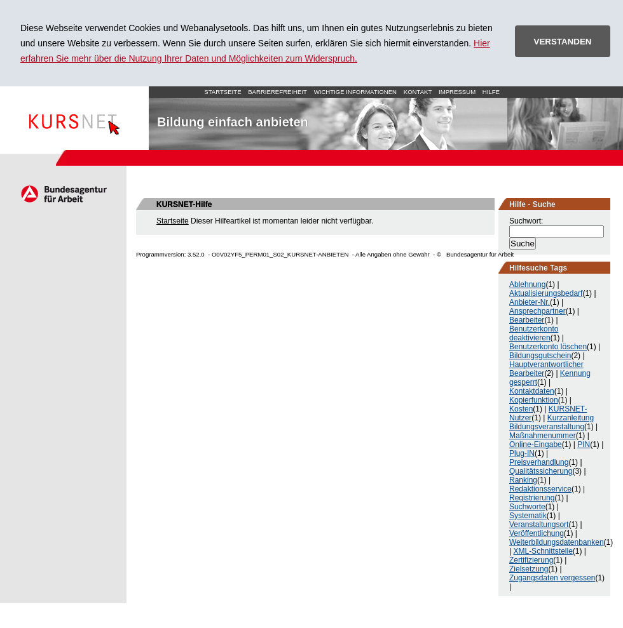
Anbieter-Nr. (529, 302)
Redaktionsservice (540, 488)
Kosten (521, 408)
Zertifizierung (531, 560)
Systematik (528, 515)
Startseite (74, 118)
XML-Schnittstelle (542, 551)
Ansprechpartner (537, 311)
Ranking (523, 480)
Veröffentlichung (536, 533)
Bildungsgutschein (540, 355)
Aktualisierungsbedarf (545, 293)
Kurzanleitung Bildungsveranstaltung (551, 422)
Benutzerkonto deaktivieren (533, 333)
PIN (583, 444)
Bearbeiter (526, 320)
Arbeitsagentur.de (63, 194)
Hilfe (491, 91)
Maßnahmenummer (542, 435)
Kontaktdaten (531, 391)
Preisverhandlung (538, 462)
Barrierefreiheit (277, 91)
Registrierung (531, 497)
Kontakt (418, 91)
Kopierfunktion (533, 400)
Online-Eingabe (535, 444)
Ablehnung (527, 284)
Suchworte (527, 506)
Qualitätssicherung (540, 471)
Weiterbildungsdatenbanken (556, 542)
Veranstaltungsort (538, 524)
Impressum (457, 91)
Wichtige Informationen (355, 91)
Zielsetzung (528, 569)
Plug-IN (522, 453)
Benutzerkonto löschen (548, 346)
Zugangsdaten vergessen (552, 577)
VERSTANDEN (563, 41)
